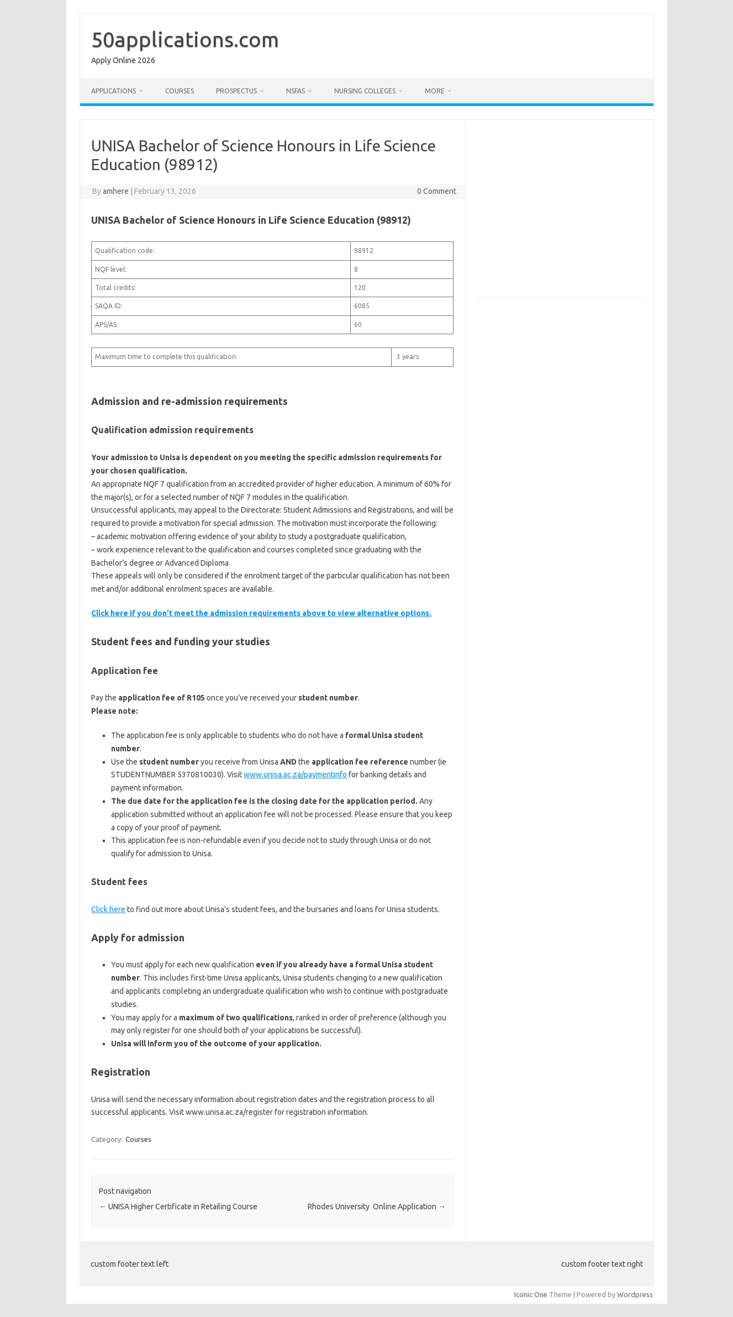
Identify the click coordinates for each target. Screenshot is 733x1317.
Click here (108, 909)
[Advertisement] (570, 213)
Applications (113, 90)
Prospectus (236, 90)
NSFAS (295, 90)
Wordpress (635, 1294)
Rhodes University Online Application (377, 1206)
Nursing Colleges (364, 90)
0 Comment (436, 191)
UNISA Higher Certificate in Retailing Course (178, 1206)
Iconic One (530, 1294)
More (435, 90)
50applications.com (185, 39)
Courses (179, 90)
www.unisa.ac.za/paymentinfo (295, 774)
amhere (116, 191)
